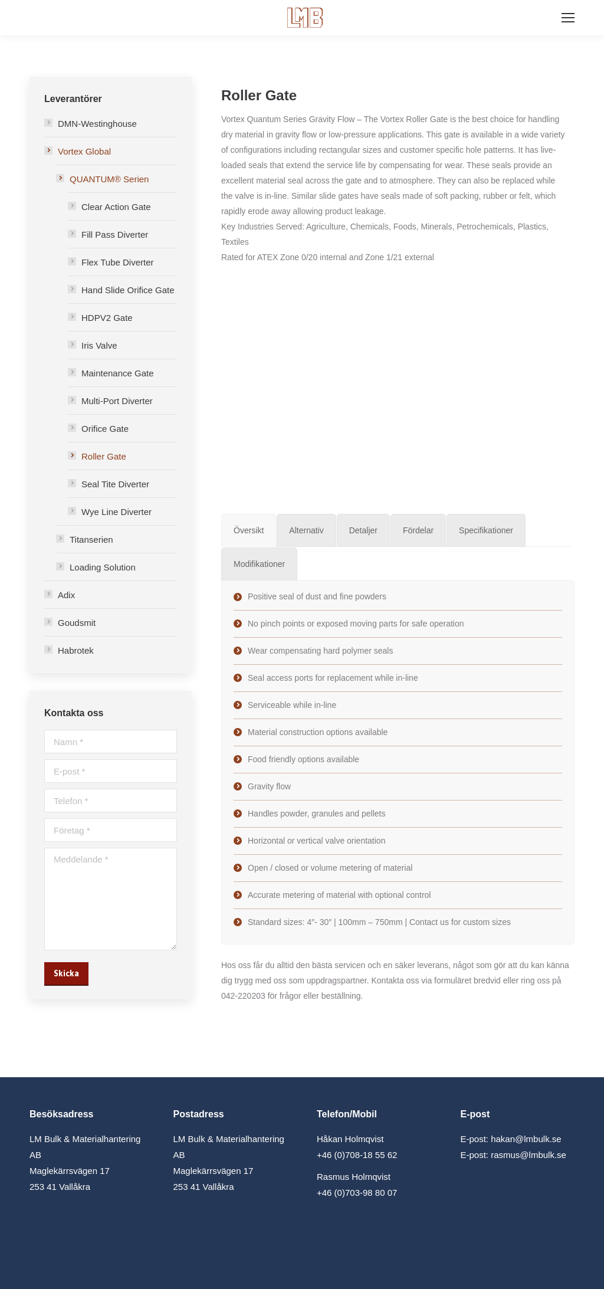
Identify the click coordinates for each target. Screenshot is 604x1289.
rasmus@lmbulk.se (528, 1155)
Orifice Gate (105, 429)
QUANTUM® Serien (109, 179)
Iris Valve (99, 345)
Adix (66, 595)
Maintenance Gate (117, 373)
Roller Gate (103, 456)
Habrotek (76, 650)
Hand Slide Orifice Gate (128, 290)
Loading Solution (103, 567)
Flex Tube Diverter (117, 262)
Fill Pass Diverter (114, 234)
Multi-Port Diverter (117, 401)
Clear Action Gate (116, 207)
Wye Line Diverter (116, 512)
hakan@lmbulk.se (526, 1139)
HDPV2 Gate (107, 318)
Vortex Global (84, 151)
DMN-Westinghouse (97, 124)
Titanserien (91, 539)
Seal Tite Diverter (115, 484)
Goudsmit (77, 623)
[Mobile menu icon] (568, 17)
